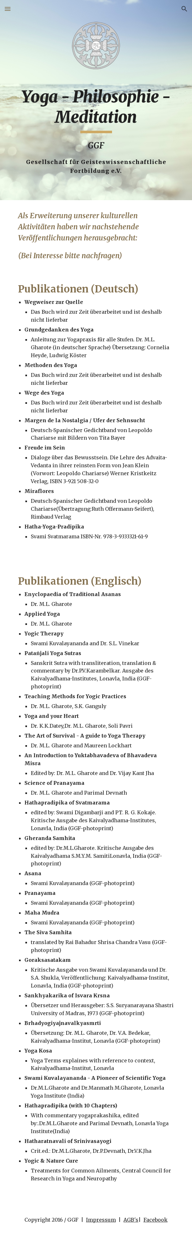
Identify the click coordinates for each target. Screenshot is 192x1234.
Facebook (155, 1220)
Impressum (101, 1220)
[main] (96, 131)
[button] (7, 8)
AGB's (130, 1220)
